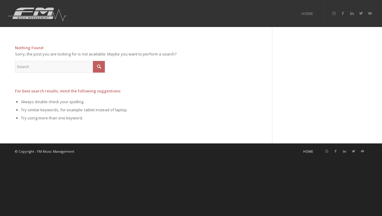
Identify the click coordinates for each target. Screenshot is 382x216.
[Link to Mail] (370, 13)
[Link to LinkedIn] (352, 13)
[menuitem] (307, 13)
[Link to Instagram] (334, 13)
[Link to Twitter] (361, 13)
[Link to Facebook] (343, 13)
